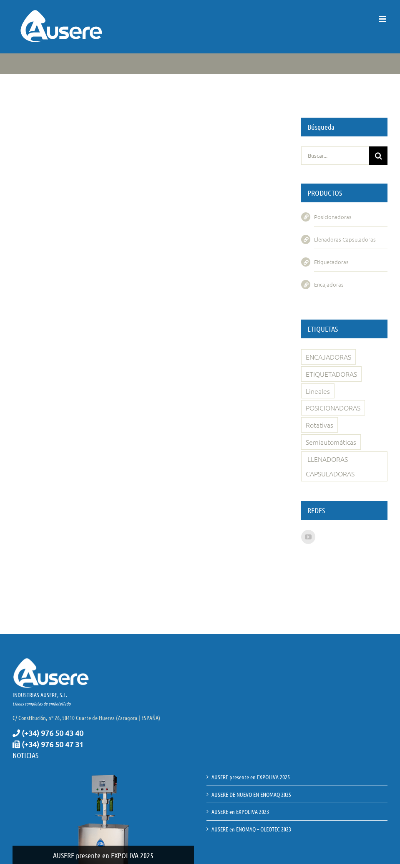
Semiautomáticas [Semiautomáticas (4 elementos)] (331, 441)
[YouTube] (308, 537)
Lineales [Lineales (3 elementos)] (318, 390)
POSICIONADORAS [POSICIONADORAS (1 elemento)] (333, 407)
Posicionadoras (333, 217)
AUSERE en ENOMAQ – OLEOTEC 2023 (251, 829)
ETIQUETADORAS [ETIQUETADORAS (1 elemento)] (331, 373)
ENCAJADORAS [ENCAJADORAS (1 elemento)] (328, 356)
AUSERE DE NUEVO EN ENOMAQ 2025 (251, 794)
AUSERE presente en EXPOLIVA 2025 (103, 855)
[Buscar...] (335, 155)
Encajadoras (329, 284)
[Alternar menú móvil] (383, 19)
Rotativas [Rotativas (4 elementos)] (319, 424)
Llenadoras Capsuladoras (345, 239)
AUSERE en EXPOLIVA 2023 (240, 811)
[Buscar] (378, 155)
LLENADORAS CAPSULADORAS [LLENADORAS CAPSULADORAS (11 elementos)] (330, 466)
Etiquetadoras (331, 262)
